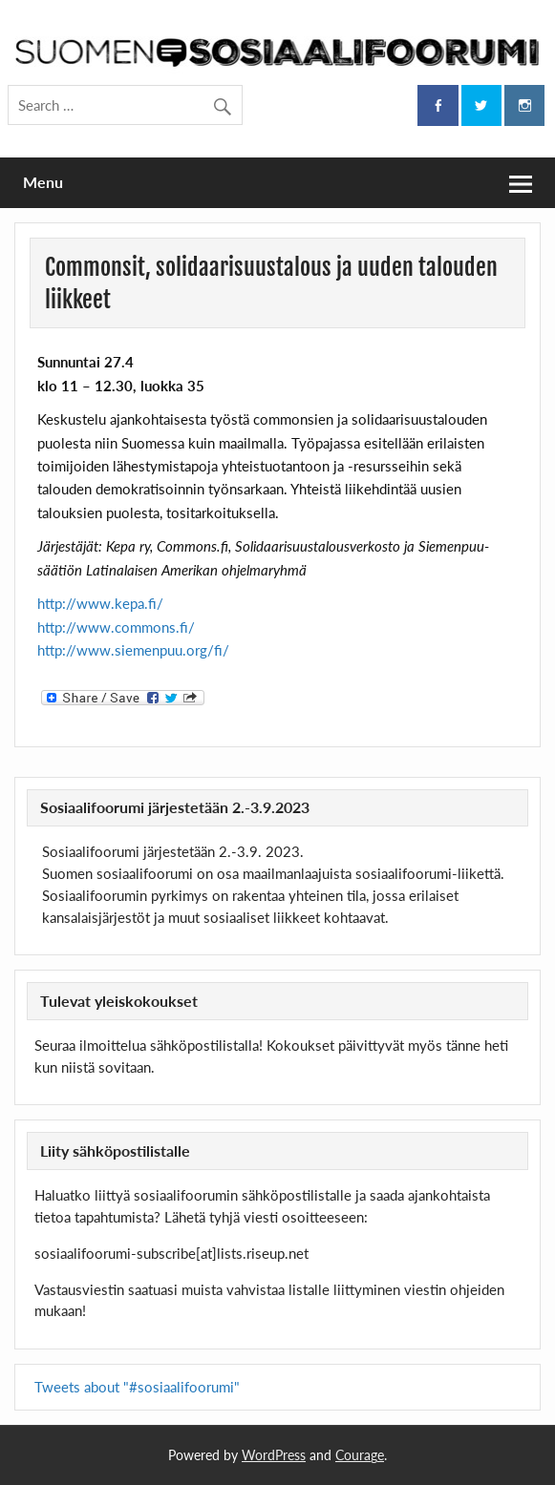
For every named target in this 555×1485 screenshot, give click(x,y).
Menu (43, 182)
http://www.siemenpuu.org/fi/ (133, 650)
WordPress (274, 1455)
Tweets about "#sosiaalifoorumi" (137, 1386)
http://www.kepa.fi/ (100, 603)
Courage (359, 1455)
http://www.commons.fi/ (116, 627)
